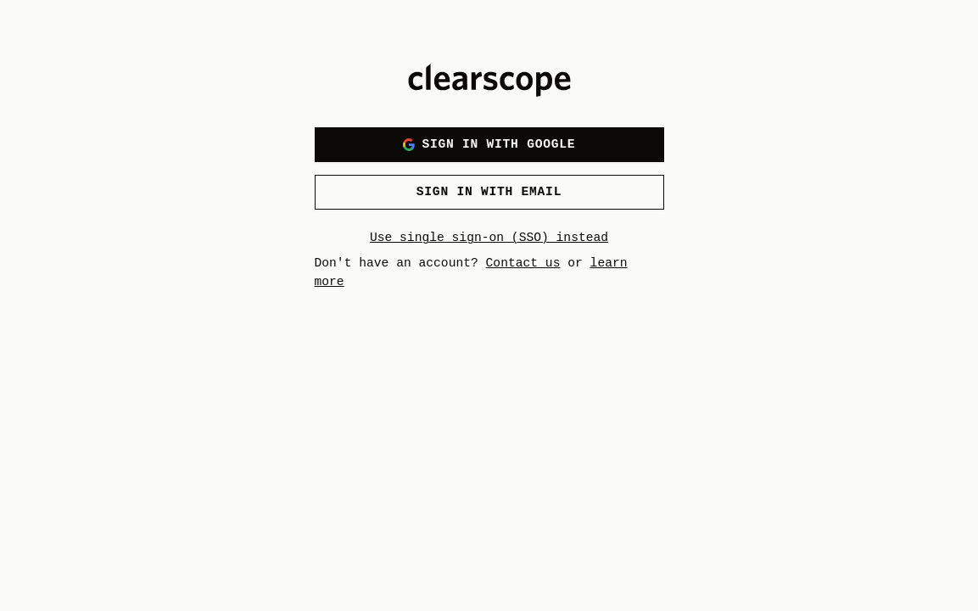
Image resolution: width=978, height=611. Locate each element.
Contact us (523, 263)
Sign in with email (489, 191)
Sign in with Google (489, 144)
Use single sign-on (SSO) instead (489, 237)
